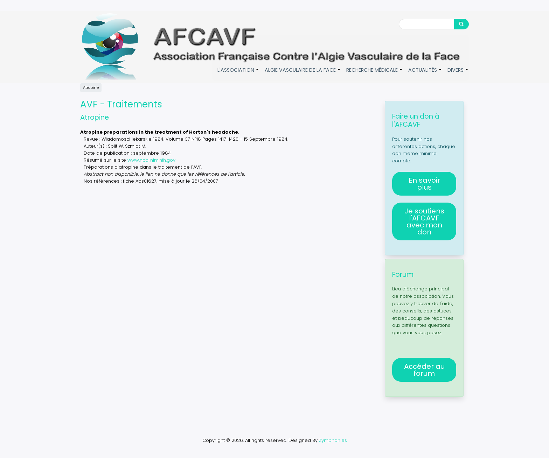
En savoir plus (424, 183)
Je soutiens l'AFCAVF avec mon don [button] (424, 221)
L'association (238, 73)
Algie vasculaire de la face (303, 73)
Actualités (425, 73)
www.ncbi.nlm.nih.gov (151, 159)
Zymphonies (333, 440)
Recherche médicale (374, 73)
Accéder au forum (424, 369)
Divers (458, 73)
